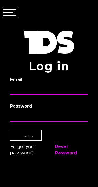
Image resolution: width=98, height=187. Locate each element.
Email (16, 79)
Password (21, 106)
